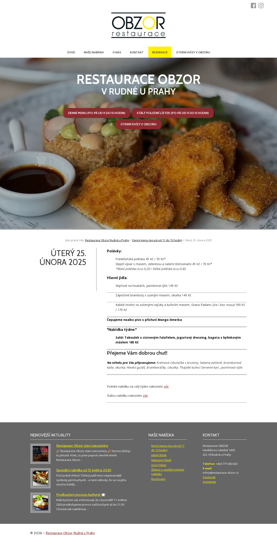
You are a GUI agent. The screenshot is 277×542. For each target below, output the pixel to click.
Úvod (71, 52)
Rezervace (159, 52)
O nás (117, 52)
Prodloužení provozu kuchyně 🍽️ (80, 495)
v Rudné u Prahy (138, 84)
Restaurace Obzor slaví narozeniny (82, 446)
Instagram (209, 482)
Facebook (209, 477)
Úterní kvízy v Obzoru (193, 52)
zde (166, 386)
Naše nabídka (94, 52)
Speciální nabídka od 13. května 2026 (83, 470)
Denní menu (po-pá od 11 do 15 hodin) (96, 113)
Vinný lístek (158, 465)
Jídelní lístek (159, 455)
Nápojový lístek (161, 460)
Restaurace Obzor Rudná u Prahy (70, 533)
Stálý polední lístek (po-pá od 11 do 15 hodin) (173, 113)
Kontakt (136, 52)
